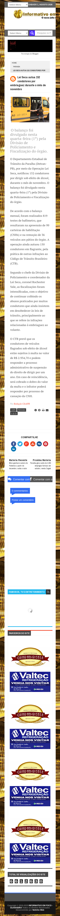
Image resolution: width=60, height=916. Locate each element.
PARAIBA (16, 67)
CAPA (13, 410)
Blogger (35, 54)
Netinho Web (38, 910)
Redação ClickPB (22, 403)
